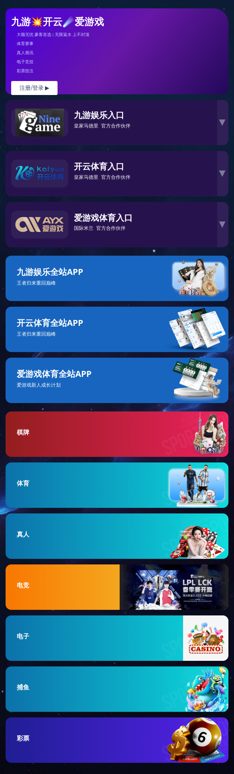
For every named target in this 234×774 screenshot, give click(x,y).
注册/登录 (34, 88)
